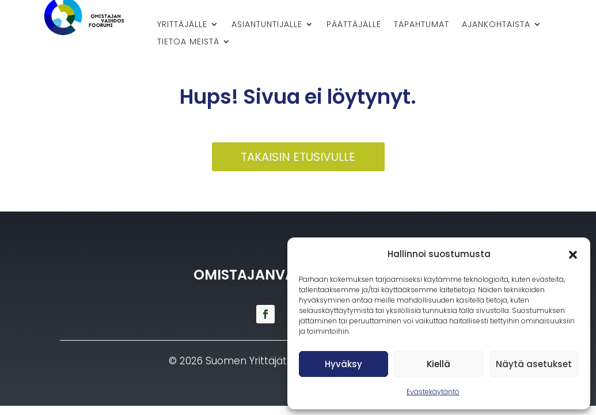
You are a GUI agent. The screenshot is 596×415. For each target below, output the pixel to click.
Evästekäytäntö (433, 392)
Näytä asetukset (534, 364)
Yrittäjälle (182, 25)
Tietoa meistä (188, 42)
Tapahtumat (421, 25)
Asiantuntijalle (266, 25)
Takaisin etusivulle (298, 157)
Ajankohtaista (496, 25)
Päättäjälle (354, 25)
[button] (573, 255)
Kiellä (438, 364)
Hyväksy (343, 364)
